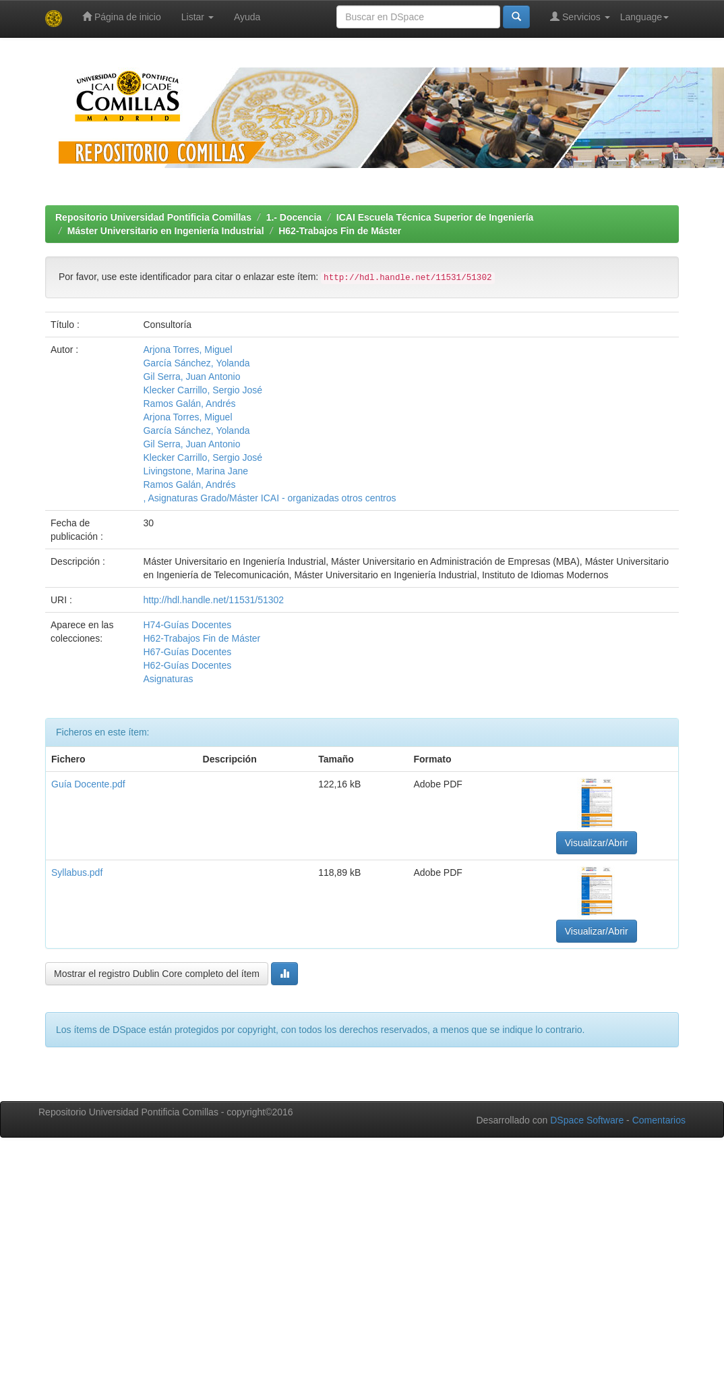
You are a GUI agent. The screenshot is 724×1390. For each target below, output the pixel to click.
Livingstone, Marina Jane (195, 471)
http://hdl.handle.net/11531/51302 (213, 599)
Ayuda (247, 16)
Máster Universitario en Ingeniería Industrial (165, 230)
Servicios (580, 16)
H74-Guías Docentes (187, 624)
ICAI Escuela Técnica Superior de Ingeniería (435, 217)
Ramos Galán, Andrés (189, 403)
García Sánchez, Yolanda (196, 363)
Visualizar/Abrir (596, 842)
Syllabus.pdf (76, 872)
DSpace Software (587, 1120)
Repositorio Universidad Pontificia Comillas (153, 217)
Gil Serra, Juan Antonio (191, 376)
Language (644, 16)
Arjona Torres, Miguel (187, 349)
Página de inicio (121, 16)
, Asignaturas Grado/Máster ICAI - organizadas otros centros (269, 498)
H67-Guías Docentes (187, 651)
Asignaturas (168, 678)
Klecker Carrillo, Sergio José (202, 390)
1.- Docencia (294, 217)
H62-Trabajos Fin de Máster (339, 230)
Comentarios (659, 1120)
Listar (197, 16)
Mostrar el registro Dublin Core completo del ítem (157, 973)
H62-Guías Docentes (187, 665)
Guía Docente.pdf (88, 784)
